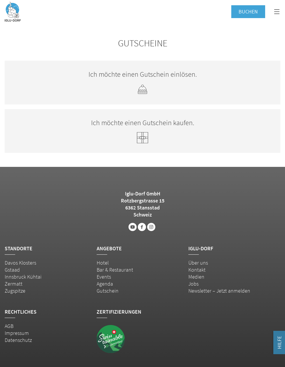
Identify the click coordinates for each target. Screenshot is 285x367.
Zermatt (13, 283)
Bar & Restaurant (115, 269)
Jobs (193, 283)
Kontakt (197, 269)
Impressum (17, 333)
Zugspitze (15, 290)
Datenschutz (18, 340)
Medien (196, 276)
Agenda (105, 283)
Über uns (198, 262)
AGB (9, 326)
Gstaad (12, 269)
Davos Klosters (20, 262)
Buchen (248, 11)
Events (104, 276)
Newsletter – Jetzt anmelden (219, 290)
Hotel (103, 262)
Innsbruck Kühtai (23, 276)
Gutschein (108, 290)
